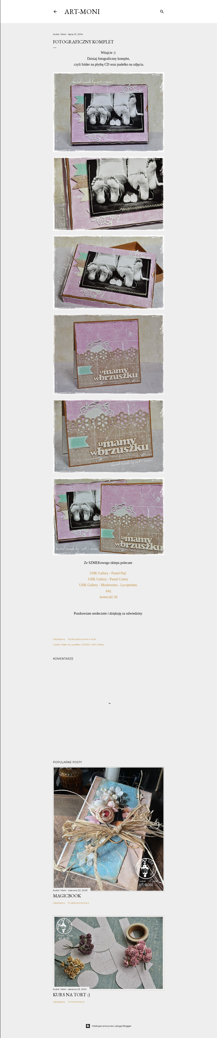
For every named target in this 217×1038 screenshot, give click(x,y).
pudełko (75, 644)
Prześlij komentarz (78, 902)
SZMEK (86, 644)
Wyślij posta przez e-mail (82, 639)
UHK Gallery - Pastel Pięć (108, 573)
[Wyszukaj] (162, 11)
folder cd (65, 644)
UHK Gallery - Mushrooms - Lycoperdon (108, 585)
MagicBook (67, 896)
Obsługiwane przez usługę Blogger (108, 1026)
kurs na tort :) (71, 995)
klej (108, 591)
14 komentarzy (76, 1001)
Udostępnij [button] (59, 639)
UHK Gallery (97, 644)
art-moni (82, 11)
